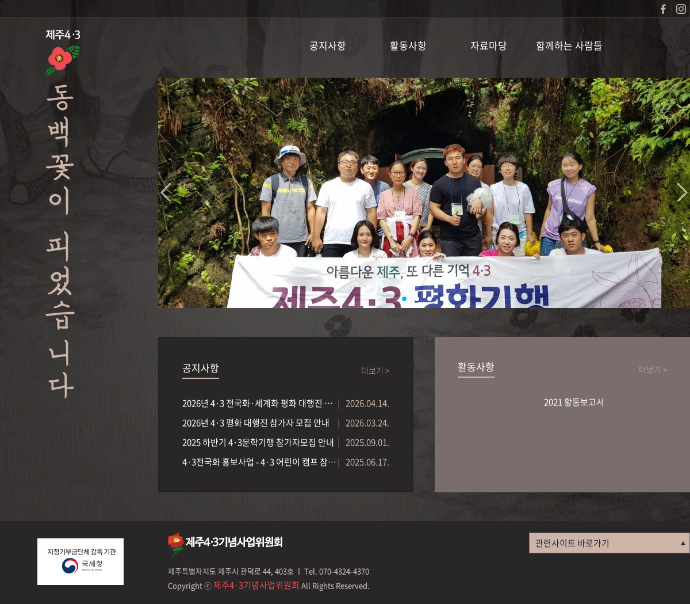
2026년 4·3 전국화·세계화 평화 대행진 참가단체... (260, 403)
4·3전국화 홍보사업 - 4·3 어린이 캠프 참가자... (260, 461)
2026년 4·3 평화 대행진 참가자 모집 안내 (255, 422)
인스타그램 (680, 8)
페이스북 (663, 8)
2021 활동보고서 (574, 402)
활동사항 (408, 45)
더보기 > (375, 370)
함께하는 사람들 (569, 45)
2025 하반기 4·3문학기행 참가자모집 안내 (258, 442)
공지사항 (327, 45)
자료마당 (488, 45)
